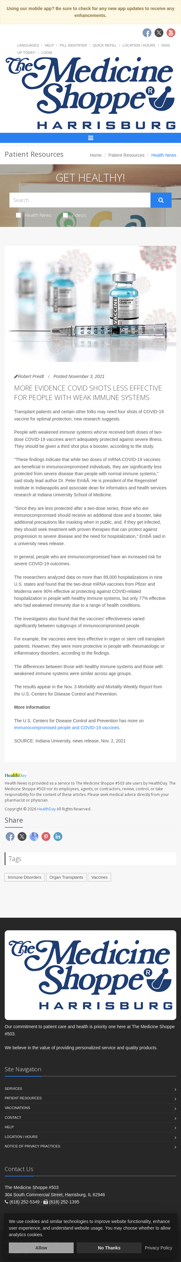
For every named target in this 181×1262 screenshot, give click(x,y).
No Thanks (109, 1247)
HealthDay (46, 809)
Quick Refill (104, 45)
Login (47, 52)
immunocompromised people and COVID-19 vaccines (66, 727)
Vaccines (99, 877)
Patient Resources (126, 155)
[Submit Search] (161, 200)
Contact (13, 1117)
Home (96, 155)
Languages (28, 45)
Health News (34, 215)
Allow (41, 1247)
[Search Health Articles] (79, 200)
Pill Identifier (73, 45)
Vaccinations (17, 1108)
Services (13, 1088)
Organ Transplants (66, 877)
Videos (74, 215)
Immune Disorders (24, 877)
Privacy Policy (158, 1247)
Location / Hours (138, 45)
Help (49, 45)
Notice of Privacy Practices (32, 1146)
